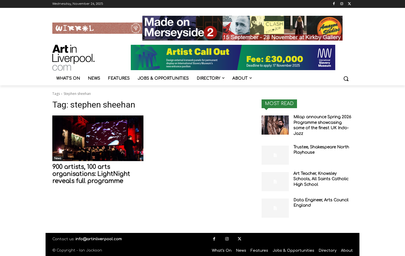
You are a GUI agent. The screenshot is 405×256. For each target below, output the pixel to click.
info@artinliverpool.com (98, 239)
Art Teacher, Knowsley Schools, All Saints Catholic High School (320, 179)
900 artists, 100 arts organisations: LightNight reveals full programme (91, 174)
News (57, 158)
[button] (346, 78)
